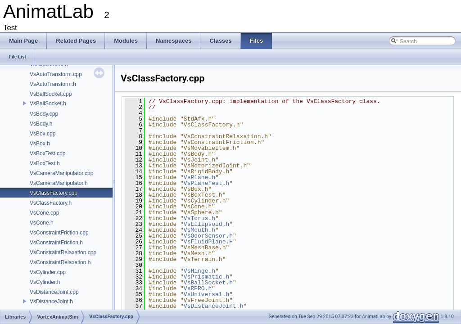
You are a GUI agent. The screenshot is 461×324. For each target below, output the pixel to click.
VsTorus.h (199, 218)
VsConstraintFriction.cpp (59, 233)
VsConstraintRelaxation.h (60, 262)
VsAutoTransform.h (53, 84)
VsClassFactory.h (51, 203)
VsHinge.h (199, 271)
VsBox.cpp (42, 133)
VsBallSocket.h (48, 103)
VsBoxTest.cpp (47, 153)
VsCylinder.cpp (48, 272)
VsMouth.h (199, 230)
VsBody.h (41, 124)
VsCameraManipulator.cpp (61, 173)
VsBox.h (40, 143)
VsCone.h (42, 223)
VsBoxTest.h (45, 163)
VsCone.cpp (44, 213)
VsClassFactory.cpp (53, 193)
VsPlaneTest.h (206, 183)
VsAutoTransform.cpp (56, 74)
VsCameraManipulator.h (59, 183)
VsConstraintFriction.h (56, 242)
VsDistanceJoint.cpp (54, 292)
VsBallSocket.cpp (51, 94)
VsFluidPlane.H (208, 242)
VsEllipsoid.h (206, 224)
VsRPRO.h (198, 288)
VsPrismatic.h (206, 277)
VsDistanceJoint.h (51, 301)
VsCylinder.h (45, 282)
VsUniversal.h (206, 294)
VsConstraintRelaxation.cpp (63, 252)
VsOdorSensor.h (208, 236)
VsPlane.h (199, 177)
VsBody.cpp (44, 114)
